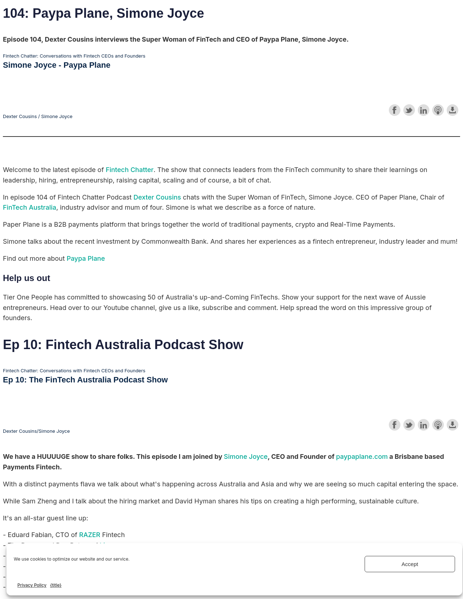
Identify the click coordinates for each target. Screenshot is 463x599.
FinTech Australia (29, 207)
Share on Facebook (394, 110)
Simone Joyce (246, 456)
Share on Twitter (409, 110)
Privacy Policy (31, 585)
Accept (410, 564)
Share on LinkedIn (423, 110)
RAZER (89, 535)
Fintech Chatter (129, 169)
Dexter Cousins (157, 197)
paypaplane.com (362, 456)
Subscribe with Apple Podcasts (438, 110)
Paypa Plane (86, 258)
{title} (55, 585)
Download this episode (452, 110)
